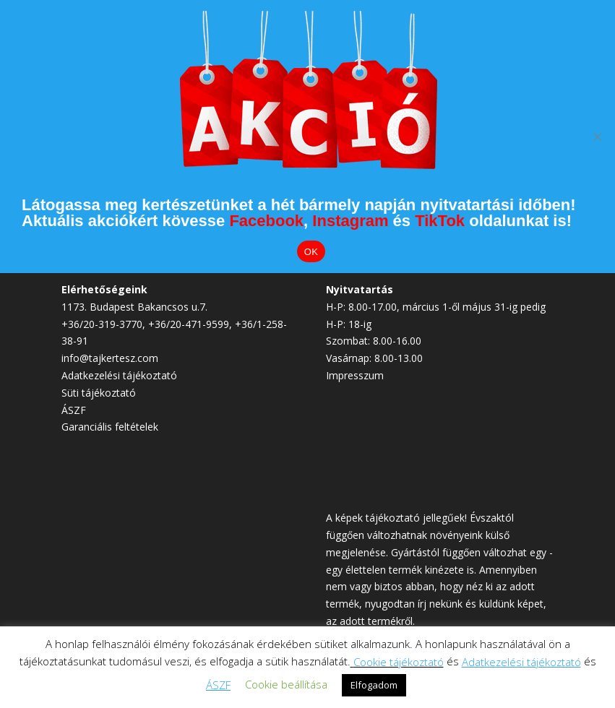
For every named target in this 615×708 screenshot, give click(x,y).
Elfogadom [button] (373, 684)
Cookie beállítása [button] (286, 684)
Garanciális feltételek (109, 426)
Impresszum (355, 375)
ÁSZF (73, 410)
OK (311, 251)
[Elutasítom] (597, 136)
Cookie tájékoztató (398, 662)
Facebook (266, 221)
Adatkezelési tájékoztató (119, 375)
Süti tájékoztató (98, 393)
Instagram (350, 221)
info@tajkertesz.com (109, 358)
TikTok (440, 221)
